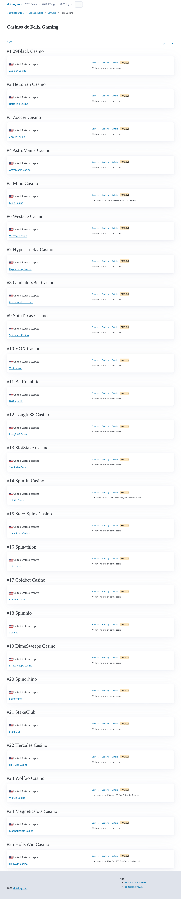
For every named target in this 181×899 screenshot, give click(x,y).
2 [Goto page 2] (164, 44)
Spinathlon (15, 566)
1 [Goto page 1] (160, 44)
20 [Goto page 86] (172, 44)
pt (77, 4)
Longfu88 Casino (18, 434)
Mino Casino (16, 203)
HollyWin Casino (18, 864)
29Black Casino (17, 70)
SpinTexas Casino (19, 335)
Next (9, 41)
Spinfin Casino (17, 500)
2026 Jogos (66, 4)
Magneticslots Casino (21, 830)
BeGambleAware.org (136, 882)
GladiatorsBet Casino (21, 302)
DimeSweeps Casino (20, 665)
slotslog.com (20, 888)
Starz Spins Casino (19, 533)
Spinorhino (15, 698)
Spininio (13, 632)
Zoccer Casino (17, 136)
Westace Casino (18, 236)
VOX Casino (15, 368)
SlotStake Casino (18, 467)
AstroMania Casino (20, 170)
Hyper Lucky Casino (20, 269)
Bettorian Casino (18, 103)
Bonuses (96, 62)
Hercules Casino (18, 764)
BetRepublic (16, 401)
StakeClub (15, 731)
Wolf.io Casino (17, 797)
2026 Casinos (32, 4)
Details (115, 62)
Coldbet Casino (17, 599)
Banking (105, 62)
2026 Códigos (49, 4)
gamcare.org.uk (134, 886)
